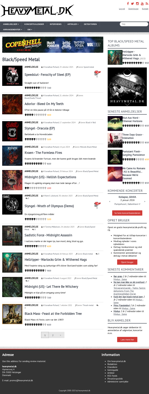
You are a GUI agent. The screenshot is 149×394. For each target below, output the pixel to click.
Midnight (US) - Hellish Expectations (50, 177)
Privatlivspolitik (115, 378)
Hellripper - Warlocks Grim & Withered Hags (56, 259)
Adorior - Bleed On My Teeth (44, 104)
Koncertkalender (34, 24)
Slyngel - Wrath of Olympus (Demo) (49, 206)
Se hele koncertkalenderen (127, 213)
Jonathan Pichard (52, 67)
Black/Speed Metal (91, 171)
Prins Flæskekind (121, 305)
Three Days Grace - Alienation (132, 136)
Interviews (55, 24)
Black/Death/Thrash (33, 98)
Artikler (111, 372)
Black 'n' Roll (91, 122)
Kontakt (145, 9)
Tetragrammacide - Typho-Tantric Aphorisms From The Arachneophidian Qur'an (129, 290)
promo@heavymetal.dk (21, 380)
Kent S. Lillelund (51, 196)
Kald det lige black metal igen (128, 296)
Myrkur (116, 311)
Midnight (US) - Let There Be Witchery (51, 286)
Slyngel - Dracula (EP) (40, 128)
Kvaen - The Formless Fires (43, 153)
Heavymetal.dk (37, 10)
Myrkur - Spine (120, 279)
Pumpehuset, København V (127, 204)
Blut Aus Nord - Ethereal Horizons (132, 119)
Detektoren (90, 24)
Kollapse (123, 197)
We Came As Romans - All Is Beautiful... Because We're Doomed (133, 173)
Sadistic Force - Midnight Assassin (48, 235)
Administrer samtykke (117, 381)
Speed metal (89, 67)
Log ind (122, 9)
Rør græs (117, 276)
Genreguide (112, 369)
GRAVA (132, 197)
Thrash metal (88, 305)
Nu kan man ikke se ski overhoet (129, 282)
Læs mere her (127, 339)
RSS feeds (112, 375)
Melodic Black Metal (88, 147)
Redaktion (112, 364)
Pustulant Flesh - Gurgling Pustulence (133, 153)
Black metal (88, 254)
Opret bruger (133, 9)
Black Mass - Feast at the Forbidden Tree (53, 313)
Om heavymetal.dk (116, 361)
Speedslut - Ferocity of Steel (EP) (47, 74)
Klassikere (112, 367)
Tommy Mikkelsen (52, 227)
